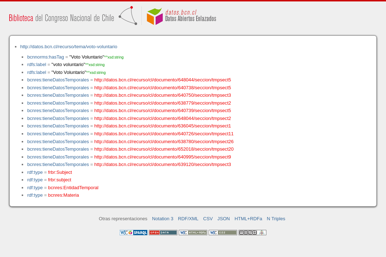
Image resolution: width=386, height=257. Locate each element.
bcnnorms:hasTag (45, 57)
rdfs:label (36, 64)
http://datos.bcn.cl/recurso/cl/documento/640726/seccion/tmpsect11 (164, 133)
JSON (224, 218)
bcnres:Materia (63, 195)
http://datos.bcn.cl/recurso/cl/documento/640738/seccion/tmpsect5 (162, 87)
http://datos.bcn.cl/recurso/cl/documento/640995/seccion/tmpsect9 (162, 157)
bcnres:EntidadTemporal (73, 187)
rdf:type (35, 172)
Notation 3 (162, 218)
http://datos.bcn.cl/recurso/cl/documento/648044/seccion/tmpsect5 (162, 79)
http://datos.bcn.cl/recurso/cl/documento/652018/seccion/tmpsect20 (164, 149)
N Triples (276, 218)
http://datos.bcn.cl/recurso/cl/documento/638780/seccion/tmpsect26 (164, 141)
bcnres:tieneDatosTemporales (58, 79)
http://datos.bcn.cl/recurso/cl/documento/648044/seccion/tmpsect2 (162, 118)
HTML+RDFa (248, 218)
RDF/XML (188, 218)
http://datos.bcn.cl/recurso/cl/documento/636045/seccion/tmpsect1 (162, 125)
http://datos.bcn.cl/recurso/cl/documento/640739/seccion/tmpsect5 (162, 110)
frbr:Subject (60, 172)
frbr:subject (59, 179)
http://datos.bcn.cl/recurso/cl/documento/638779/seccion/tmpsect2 (162, 103)
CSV (208, 218)
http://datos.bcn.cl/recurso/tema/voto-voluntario (69, 46)
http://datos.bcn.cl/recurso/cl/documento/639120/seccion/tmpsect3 (162, 164)
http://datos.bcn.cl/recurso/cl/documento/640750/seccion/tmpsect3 (162, 95)
